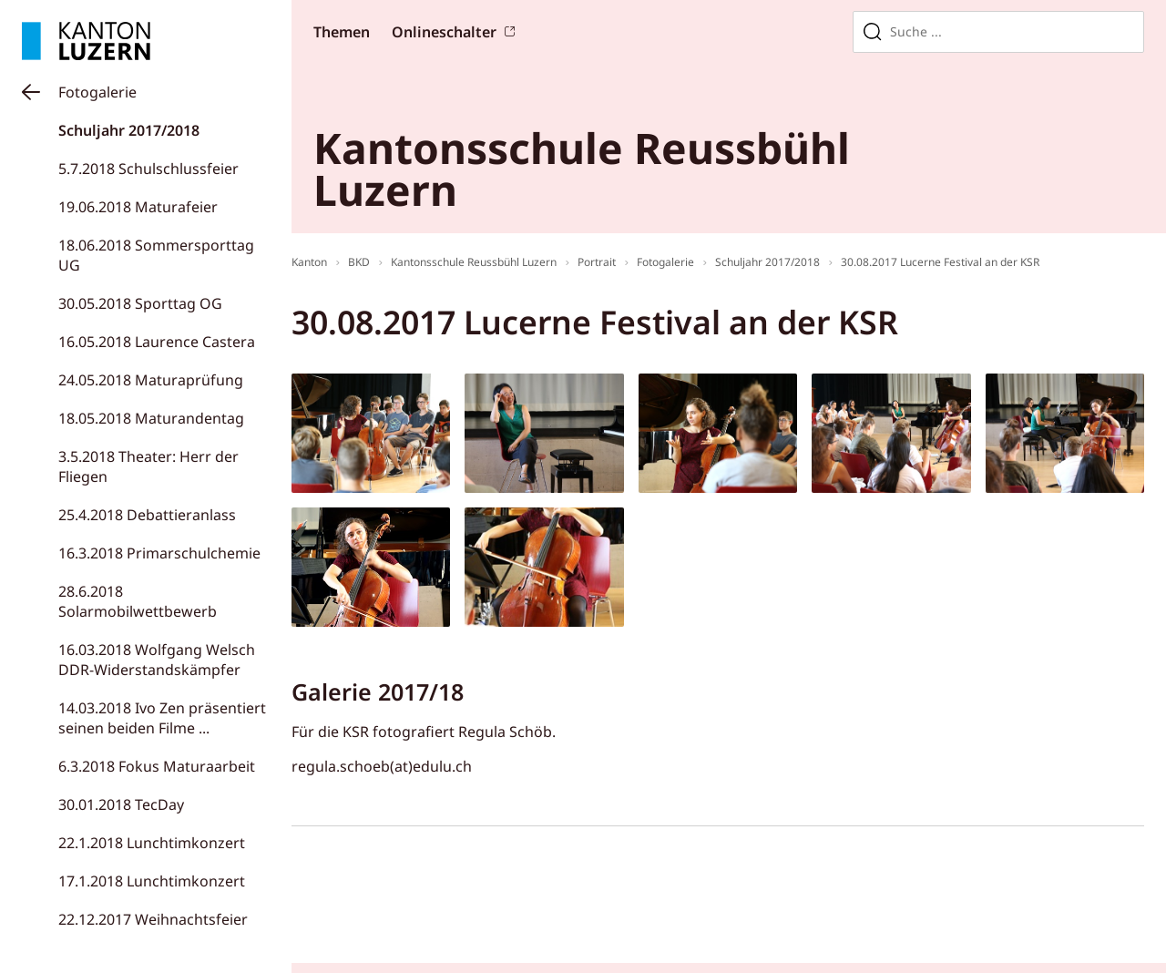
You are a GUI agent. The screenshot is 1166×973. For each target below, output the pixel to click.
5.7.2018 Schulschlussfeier (148, 169)
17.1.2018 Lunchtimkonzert (151, 881)
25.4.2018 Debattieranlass (147, 515)
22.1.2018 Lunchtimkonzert (151, 843)
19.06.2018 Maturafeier (138, 207)
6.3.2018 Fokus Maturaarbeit (156, 766)
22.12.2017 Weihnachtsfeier (153, 919)
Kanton (309, 262)
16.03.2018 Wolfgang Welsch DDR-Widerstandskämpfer (156, 660)
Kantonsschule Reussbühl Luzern (474, 262)
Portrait (597, 262)
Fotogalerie (97, 92)
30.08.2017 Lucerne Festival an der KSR (940, 262)
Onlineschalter (444, 32)
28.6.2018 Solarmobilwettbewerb (137, 601)
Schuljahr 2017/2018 (128, 130)
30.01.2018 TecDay (121, 804)
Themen (341, 32)
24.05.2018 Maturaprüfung (150, 380)
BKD (359, 262)
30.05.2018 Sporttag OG (140, 303)
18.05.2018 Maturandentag (151, 418)
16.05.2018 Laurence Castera (156, 342)
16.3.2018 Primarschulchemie (159, 553)
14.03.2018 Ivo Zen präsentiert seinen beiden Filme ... (162, 718)
